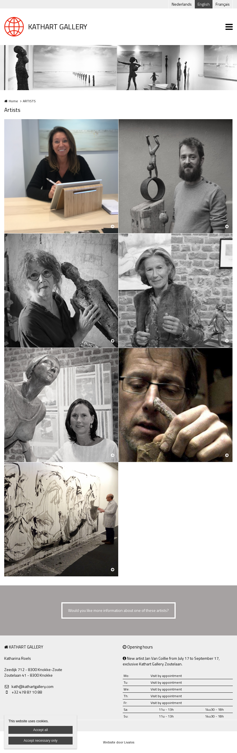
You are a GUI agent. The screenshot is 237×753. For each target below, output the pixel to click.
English (204, 4)
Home (13, 101)
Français (223, 4)
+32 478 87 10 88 (23, 692)
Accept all (40, 730)
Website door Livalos (118, 742)
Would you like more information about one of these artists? (118, 610)
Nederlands (182, 4)
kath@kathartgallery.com (28, 686)
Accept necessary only (40, 741)
